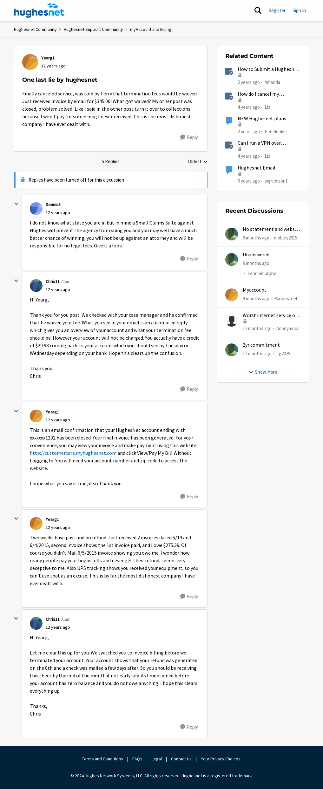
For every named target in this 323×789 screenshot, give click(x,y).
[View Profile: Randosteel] (231, 294)
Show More (262, 372)
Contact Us (181, 759)
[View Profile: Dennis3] (36, 208)
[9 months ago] (256, 238)
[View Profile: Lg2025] (231, 349)
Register (277, 10)
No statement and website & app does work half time (272, 229)
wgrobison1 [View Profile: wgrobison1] (276, 180)
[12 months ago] (257, 328)
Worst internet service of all (270, 315)
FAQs (137, 759)
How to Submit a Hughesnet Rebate (268, 69)
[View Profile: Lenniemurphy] (231, 259)
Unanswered (256, 255)
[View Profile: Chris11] (36, 285)
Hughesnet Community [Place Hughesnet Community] (35, 29)
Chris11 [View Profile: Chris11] (53, 281)
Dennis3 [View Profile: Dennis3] (53, 204)
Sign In (299, 10)
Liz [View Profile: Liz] (267, 107)
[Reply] (189, 137)
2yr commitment (261, 345)
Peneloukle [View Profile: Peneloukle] (276, 131)
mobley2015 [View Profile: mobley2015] (285, 238)
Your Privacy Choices (221, 759)
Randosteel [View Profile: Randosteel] (285, 298)
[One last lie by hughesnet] (58, 212)
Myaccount (255, 290)
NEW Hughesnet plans (262, 118)
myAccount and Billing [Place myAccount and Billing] (150, 29)
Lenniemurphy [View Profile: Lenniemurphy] (261, 273)
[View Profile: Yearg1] (30, 62)
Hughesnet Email (256, 168)
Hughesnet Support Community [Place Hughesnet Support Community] (93, 29)
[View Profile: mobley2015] (231, 234)
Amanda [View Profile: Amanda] (272, 82)
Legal (157, 759)
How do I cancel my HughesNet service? (259, 94)
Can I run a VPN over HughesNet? (259, 143)
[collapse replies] (16, 204)
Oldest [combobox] (198, 161)
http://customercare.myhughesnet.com (73, 453)
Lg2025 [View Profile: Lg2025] (283, 353)
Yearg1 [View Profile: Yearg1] (48, 58)
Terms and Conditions (102, 759)
